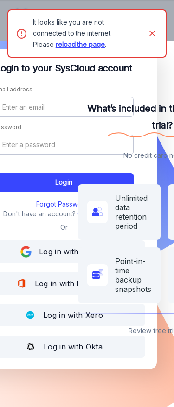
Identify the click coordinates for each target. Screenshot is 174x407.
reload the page (80, 44)
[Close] (152, 33)
